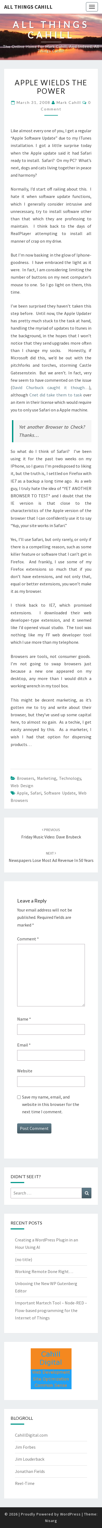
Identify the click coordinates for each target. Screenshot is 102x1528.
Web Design (22, 785)
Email (24, 1045)
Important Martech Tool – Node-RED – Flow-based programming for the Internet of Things (51, 1310)
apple (22, 793)
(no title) (23, 1259)
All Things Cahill (28, 6)
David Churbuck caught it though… (50, 387)
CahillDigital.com (31, 1435)
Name (24, 1019)
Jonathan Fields (30, 1471)
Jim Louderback (29, 1459)
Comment (28, 939)
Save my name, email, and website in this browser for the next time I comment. (50, 1104)
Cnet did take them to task (55, 395)
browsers (25, 778)
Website (24, 1070)
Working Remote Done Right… (44, 1271)
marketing (46, 778)
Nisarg (51, 1520)
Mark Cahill (69, 102)
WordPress (70, 1514)
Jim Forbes (25, 1447)
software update (60, 793)
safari (35, 793)
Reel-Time (25, 1483)
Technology (70, 778)
